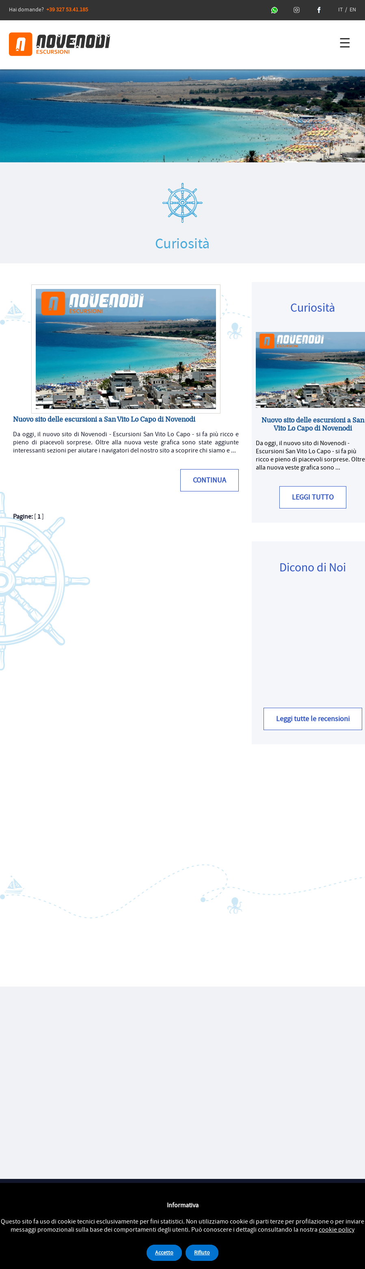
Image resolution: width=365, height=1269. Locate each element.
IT (340, 9)
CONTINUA (209, 480)
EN (353, 9)
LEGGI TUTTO (313, 497)
